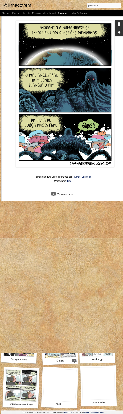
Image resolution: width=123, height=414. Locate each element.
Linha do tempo (78, 13)
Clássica (6, 13)
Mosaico (36, 13)
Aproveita (20, 272)
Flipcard (16, 13)
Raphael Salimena (82, 144)
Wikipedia (59, 317)
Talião (59, 404)
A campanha (99, 402)
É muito (60, 360)
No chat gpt (97, 359)
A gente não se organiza (99, 272)
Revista (26, 13)
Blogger (87, 412)
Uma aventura (99, 315)
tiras (69, 148)
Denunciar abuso (97, 412)
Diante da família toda (61, 274)
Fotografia (63, 13)
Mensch (22, 317)
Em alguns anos (19, 359)
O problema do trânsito (21, 404)
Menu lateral (49, 13)
